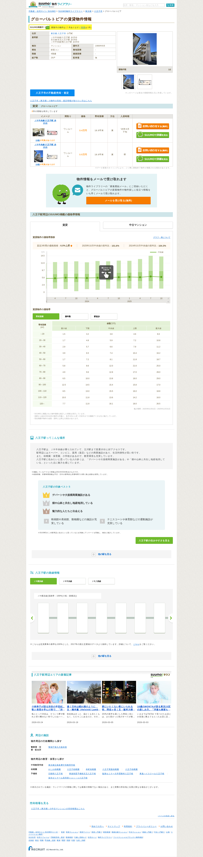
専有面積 (39, 316)
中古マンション (135, 832)
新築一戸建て (147, 832)
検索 (172, 5)
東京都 (88, 11)
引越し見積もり (80, 837)
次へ (170, 618)
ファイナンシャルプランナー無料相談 (128, 837)
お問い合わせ (166, 826)
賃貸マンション (72, 832)
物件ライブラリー (105, 837)
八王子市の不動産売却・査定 (52, 92)
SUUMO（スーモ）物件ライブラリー (50, 4)
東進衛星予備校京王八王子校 (82, 773)
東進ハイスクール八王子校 (152, 773)
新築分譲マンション (119, 832)
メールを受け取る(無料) (118, 200)
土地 (168, 832)
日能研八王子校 (55, 773)
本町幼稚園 (91, 769)
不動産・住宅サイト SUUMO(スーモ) (43, 832)
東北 (37, 840)
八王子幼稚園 (73, 769)
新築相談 (69, 837)
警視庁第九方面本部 (57, 747)
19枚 (38, 140)
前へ (32, 618)
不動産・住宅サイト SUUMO (42, 11)
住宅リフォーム (43, 837)
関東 (42, 840)
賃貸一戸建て (97, 832)
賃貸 (83, 27)
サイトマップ (114, 826)
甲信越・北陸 (50, 840)
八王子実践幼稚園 (110, 769)
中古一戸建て (159, 832)
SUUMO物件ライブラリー (70, 11)
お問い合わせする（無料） (152, 126)
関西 (63, 840)
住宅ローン (92, 837)
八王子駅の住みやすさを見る (154, 540)
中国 (73, 840)
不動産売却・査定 (58, 837)
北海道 (31, 840)
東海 (58, 840)
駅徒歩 (97, 316)
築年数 (68, 316)
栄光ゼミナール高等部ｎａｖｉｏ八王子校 (68, 778)
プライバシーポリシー (146, 826)
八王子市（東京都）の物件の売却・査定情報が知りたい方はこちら (61, 101)
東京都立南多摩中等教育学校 (61, 765)
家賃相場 (106, 832)
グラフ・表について (161, 237)
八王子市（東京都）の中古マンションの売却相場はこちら (58, 809)
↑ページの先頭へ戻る (166, 816)
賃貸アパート (85, 832)
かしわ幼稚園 (54, 769)
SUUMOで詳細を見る (152, 134)
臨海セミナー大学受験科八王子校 (117, 773)
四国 (68, 840)
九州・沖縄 (80, 840)
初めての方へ (98, 826)
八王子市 (98, 11)
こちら (136, 644)
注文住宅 (32, 837)
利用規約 (128, 826)
